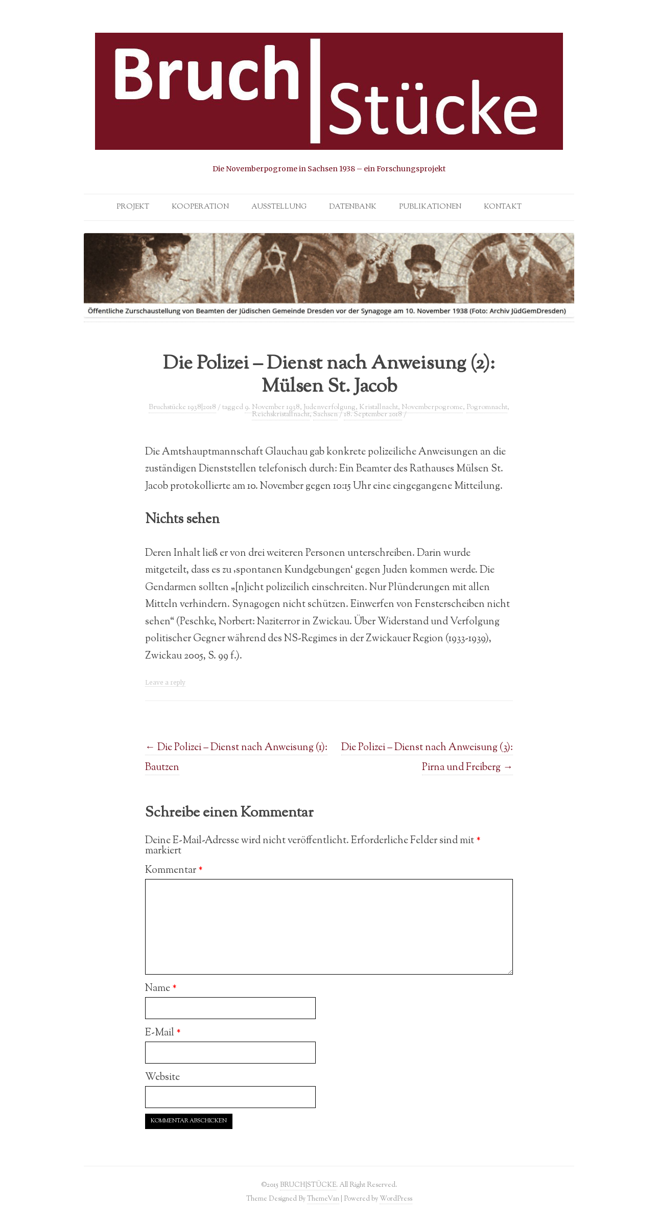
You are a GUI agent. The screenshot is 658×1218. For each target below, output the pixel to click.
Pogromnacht (486, 407)
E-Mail (163, 1033)
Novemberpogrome (432, 407)
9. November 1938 (272, 407)
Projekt (132, 207)
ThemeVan (323, 1199)
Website (162, 1077)
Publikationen (430, 207)
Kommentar (174, 870)
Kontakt (503, 207)
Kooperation (200, 207)
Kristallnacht (378, 407)
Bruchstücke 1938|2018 (182, 407)
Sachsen (325, 415)
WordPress (396, 1199)
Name (161, 988)
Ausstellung (279, 207)
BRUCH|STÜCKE (308, 1185)
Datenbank (353, 207)
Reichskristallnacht (281, 415)
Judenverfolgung (329, 407)
